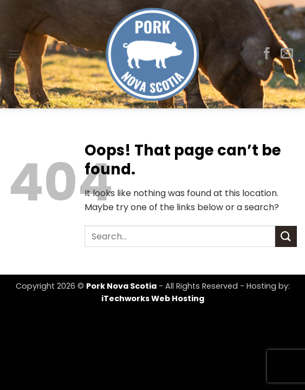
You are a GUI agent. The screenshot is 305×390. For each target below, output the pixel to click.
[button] (14, 54)
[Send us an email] (287, 54)
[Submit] (286, 236)
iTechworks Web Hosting (152, 298)
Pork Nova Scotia (121, 286)
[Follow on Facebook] (267, 54)
